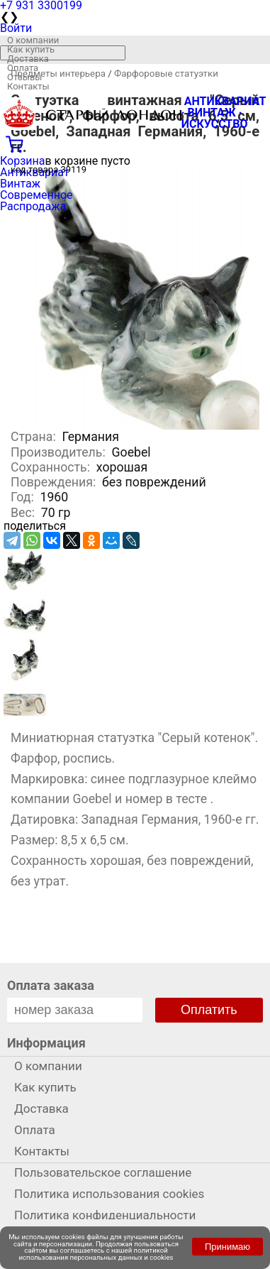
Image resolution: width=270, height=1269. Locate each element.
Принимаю (227, 1246)
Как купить (31, 49)
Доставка (28, 58)
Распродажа (33, 206)
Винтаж (20, 183)
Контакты (28, 86)
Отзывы (24, 77)
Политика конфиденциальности (105, 1215)
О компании (33, 40)
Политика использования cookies (109, 1194)
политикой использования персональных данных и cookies (96, 1253)
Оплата (22, 67)
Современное (36, 195)
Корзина (22, 161)
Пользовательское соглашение (102, 1172)
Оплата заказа (50, 985)
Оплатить (209, 1010)
